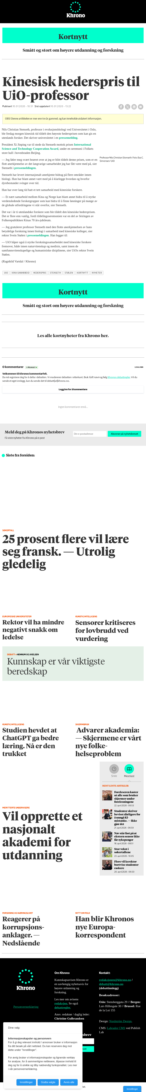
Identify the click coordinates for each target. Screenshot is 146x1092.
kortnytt (82, 273)
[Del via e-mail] (140, 107)
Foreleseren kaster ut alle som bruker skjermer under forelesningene (126, 797)
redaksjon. (61, 1003)
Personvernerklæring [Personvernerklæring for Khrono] (25, 1006)
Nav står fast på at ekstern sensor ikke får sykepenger (127, 836)
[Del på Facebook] (121, 107)
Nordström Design (120, 1021)
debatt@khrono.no (111, 984)
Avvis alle (69, 1082)
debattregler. (62, 1007)
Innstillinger (132, 1089)
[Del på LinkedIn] (134, 107)
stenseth (55, 273)
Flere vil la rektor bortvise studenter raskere (126, 864)
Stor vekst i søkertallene (122, 850)
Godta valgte (48, 1082)
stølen (69, 273)
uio (6, 273)
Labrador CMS (116, 1028)
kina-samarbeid (21, 273)
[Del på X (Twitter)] (127, 107)
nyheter (97, 273)
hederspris (39, 273)
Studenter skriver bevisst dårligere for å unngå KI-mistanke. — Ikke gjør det (127, 817)
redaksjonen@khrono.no (115, 980)
